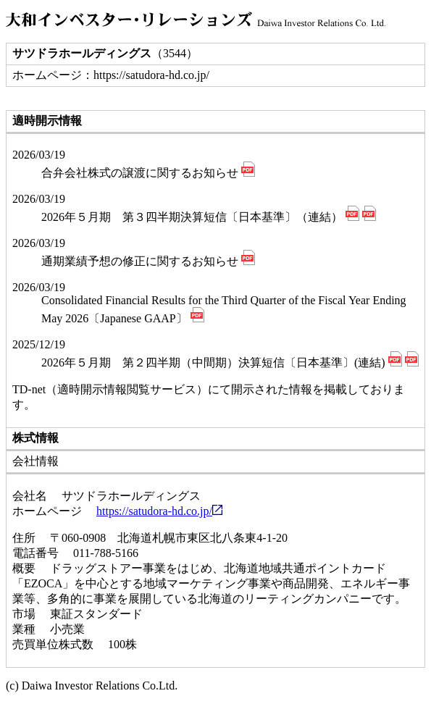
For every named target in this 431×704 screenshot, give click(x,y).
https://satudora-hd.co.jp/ (159, 511)
